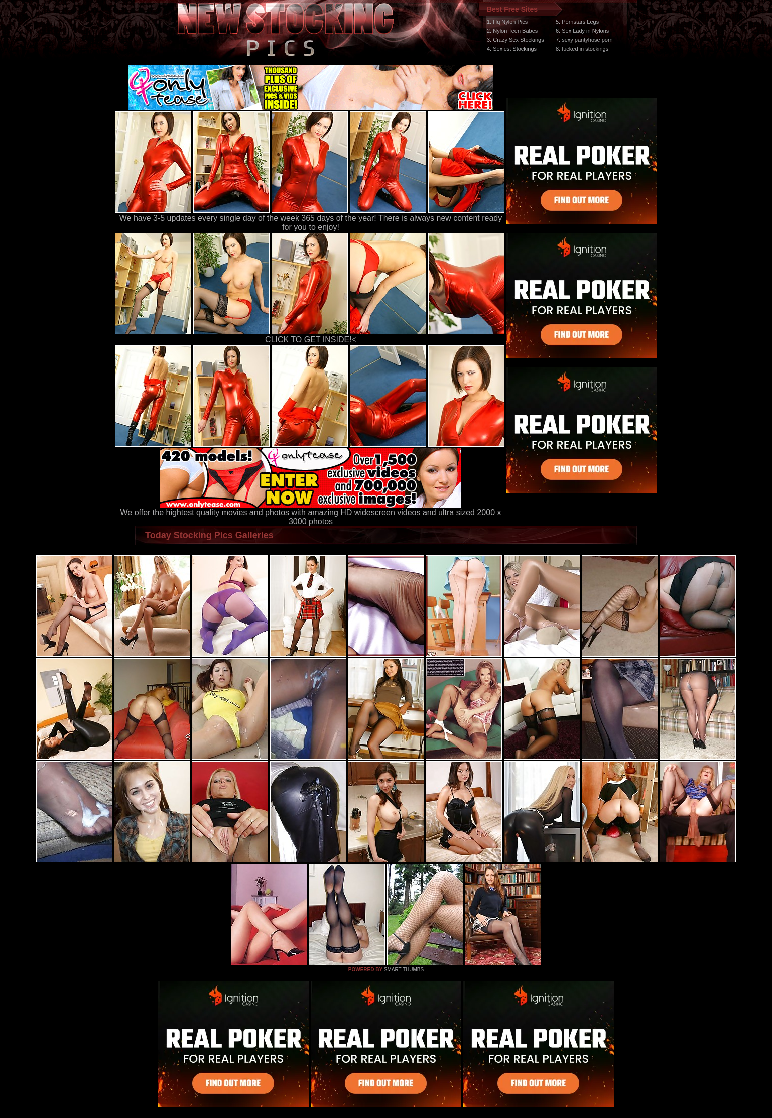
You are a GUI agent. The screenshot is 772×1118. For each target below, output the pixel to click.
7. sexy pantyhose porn (584, 40)
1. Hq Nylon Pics (507, 22)
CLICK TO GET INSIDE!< (310, 339)
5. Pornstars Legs (577, 22)
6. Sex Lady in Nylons (582, 31)
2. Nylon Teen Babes (512, 31)
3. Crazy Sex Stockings (515, 40)
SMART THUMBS (404, 969)
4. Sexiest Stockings (512, 49)
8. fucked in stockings (582, 49)
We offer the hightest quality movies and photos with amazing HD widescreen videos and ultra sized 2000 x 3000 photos (310, 513)
